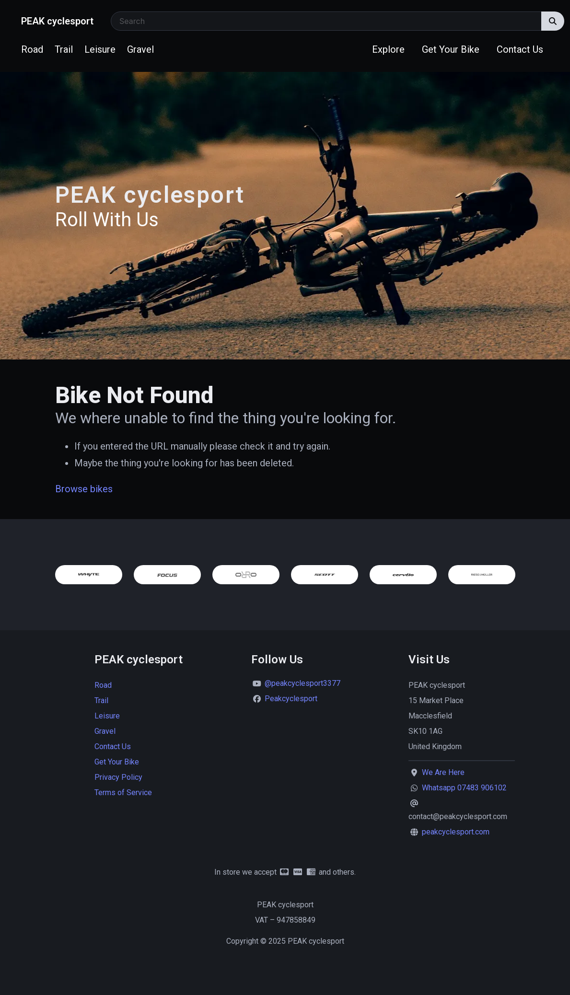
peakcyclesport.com (455, 831)
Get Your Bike (450, 49)
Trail (64, 49)
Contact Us (520, 49)
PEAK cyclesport (57, 21)
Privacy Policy (118, 777)
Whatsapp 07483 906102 (464, 787)
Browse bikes (84, 489)
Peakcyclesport (291, 698)
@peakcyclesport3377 (302, 683)
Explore (388, 49)
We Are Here (443, 772)
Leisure (100, 49)
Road (32, 49)
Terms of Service (123, 792)
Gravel (140, 49)
